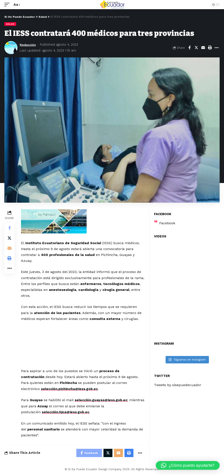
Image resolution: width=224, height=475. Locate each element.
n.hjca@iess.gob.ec (74, 412)
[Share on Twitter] (196, 47)
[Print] (210, 47)
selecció (48, 389)
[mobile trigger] (8, 4)
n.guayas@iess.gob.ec (109, 400)
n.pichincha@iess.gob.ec (77, 389)
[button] (188, 465)
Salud (10, 24)
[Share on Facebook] (189, 47)
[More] (217, 47)
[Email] (203, 47)
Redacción (28, 45)
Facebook (167, 223)
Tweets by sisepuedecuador (177, 385)
